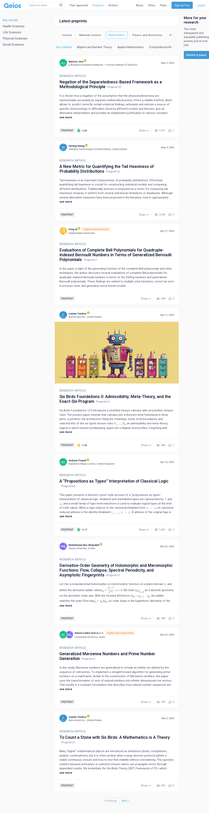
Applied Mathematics (130, 47)
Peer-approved (79, 5)
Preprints (98, 5)
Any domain (10, 20)
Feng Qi (73, 229)
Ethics (151, 5)
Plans (163, 5)
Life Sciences (12, 32)
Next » (126, 801)
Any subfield (63, 47)
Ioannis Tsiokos (77, 313)
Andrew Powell (77, 460)
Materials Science (90, 35)
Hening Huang (76, 145)
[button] (144, 130)
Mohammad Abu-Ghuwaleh (84, 545)
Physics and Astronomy (147, 35)
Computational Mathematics (167, 47)
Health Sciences (13, 26)
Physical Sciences (15, 38)
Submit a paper (196, 55)
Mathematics (117, 35)
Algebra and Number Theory (94, 47)
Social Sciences (13, 44)
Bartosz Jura (76, 61)
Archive (113, 5)
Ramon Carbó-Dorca (86, 633)
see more (65, 117)
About (139, 5)
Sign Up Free (182, 5)
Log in (201, 5)
